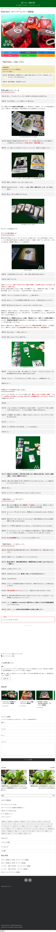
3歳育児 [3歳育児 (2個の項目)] (23, 821)
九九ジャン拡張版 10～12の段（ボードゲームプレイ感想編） (15, 859)
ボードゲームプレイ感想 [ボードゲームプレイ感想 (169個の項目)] (45, 826)
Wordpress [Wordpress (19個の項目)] (47, 821)
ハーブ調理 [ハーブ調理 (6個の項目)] (22, 826)
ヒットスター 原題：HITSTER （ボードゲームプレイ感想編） (16, 866)
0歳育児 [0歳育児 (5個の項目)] (4, 821)
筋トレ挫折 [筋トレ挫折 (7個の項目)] (32, 831)
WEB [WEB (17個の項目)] (40, 821)
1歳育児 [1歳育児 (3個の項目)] (10, 821)
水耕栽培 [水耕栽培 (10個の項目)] (10, 831)
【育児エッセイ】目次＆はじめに (8, 810)
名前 (3, 722)
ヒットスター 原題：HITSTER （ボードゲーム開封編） (14, 869)
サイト (3, 735)
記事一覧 (6, 678)
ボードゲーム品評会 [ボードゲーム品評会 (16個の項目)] (6, 828)
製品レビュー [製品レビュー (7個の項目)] (28, 833)
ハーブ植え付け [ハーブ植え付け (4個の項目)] (14, 826)
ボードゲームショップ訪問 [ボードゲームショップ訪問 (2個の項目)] (32, 826)
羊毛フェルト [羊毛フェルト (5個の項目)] (40, 831)
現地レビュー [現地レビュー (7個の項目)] (18, 831)
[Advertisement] (14, 637)
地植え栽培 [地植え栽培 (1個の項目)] (51, 828)
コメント (3, 741)
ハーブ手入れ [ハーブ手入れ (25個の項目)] (5, 826)
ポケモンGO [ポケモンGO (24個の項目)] (27, 828)
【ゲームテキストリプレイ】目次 (8, 804)
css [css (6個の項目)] (28, 821)
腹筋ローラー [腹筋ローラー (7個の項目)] (49, 831)
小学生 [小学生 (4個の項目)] (4, 831)
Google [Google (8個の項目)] (34, 821)
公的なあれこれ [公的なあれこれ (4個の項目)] (42, 828)
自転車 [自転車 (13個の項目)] (4, 833)
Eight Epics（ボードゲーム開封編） (11, 69)
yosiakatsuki (11, 927)
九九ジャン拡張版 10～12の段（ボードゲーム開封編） (13, 862)
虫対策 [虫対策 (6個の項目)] (20, 833)
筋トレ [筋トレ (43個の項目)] (25, 831)
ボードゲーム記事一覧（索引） (10, 619)
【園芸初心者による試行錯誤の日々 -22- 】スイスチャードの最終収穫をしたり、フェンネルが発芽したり (14, 788)
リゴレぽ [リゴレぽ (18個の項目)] (34, 828)
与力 (2, 49)
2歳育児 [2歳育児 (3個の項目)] (17, 821)
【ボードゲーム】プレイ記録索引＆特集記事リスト (13, 807)
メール (3, 729)
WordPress (21, 927)
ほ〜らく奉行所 (28, 3)
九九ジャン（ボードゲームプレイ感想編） (10, 872)
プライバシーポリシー (6, 816)
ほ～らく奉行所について (6, 813)
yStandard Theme (4, 927)
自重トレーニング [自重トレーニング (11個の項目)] (12, 833)
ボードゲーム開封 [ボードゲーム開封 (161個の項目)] (17, 828)
